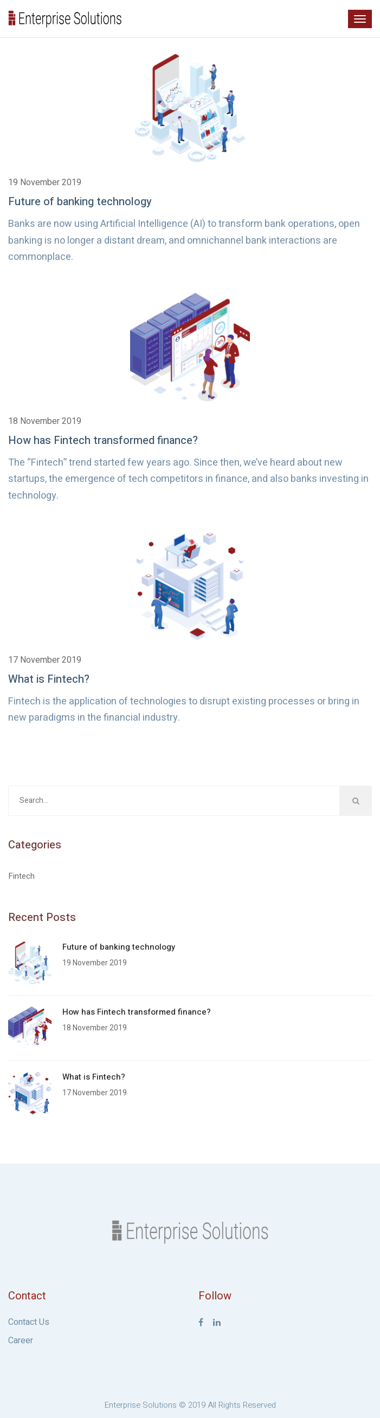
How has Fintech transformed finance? (103, 440)
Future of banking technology (80, 202)
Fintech (21, 876)
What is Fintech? (48, 679)
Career (20, 1340)
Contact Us (28, 1322)
